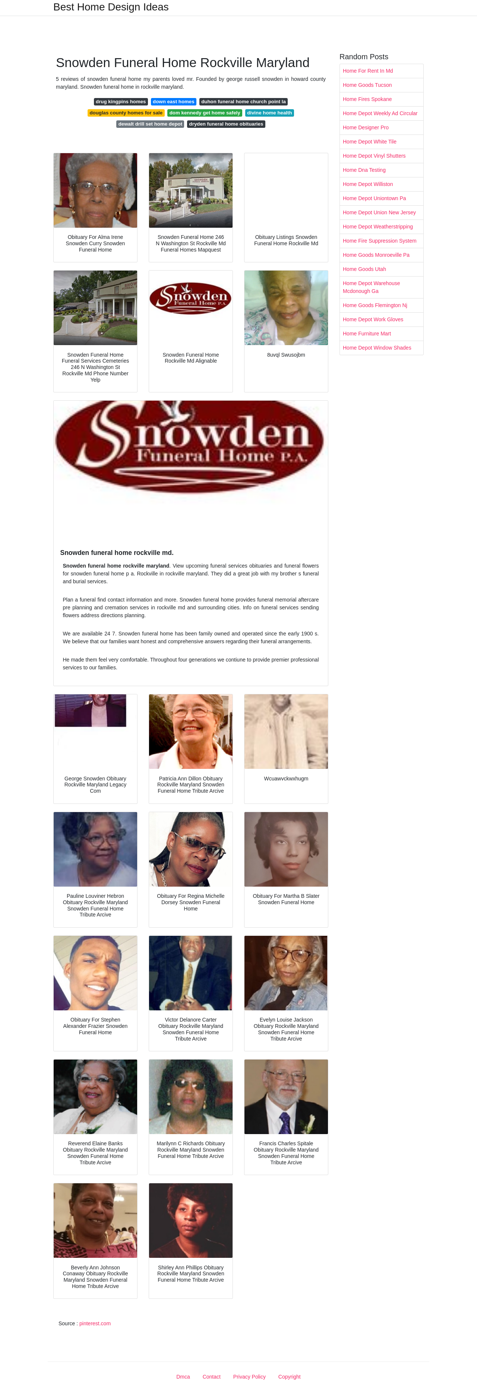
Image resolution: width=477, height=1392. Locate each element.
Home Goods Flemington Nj (375, 305)
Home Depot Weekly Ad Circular (380, 113)
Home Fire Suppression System (380, 241)
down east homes (174, 101)
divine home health (269, 113)
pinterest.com (95, 1323)
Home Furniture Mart (367, 334)
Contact (212, 1377)
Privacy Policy (249, 1377)
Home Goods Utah (364, 269)
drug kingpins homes (121, 101)
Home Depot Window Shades (377, 348)
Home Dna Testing (364, 170)
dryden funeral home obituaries (226, 124)
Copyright (289, 1377)
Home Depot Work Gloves (373, 319)
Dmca (183, 1377)
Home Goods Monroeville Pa (376, 255)
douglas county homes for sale (125, 113)
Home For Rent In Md (368, 71)
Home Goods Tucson (367, 85)
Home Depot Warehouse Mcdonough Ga (371, 287)
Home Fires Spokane (367, 99)
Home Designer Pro (366, 127)
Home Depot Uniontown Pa (374, 198)
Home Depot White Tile (370, 142)
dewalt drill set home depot (150, 124)
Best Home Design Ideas (111, 7)
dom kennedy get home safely (205, 113)
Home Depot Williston (368, 184)
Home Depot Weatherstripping (378, 227)
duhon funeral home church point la (243, 101)
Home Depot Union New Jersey (379, 212)
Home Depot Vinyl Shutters (374, 156)
